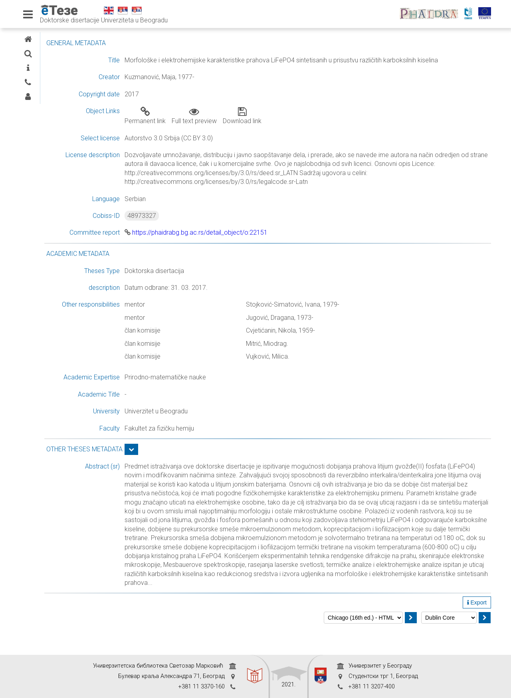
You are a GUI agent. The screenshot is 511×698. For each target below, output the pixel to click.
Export (477, 629)
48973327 (204, 224)
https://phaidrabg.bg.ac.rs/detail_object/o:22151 (259, 241)
